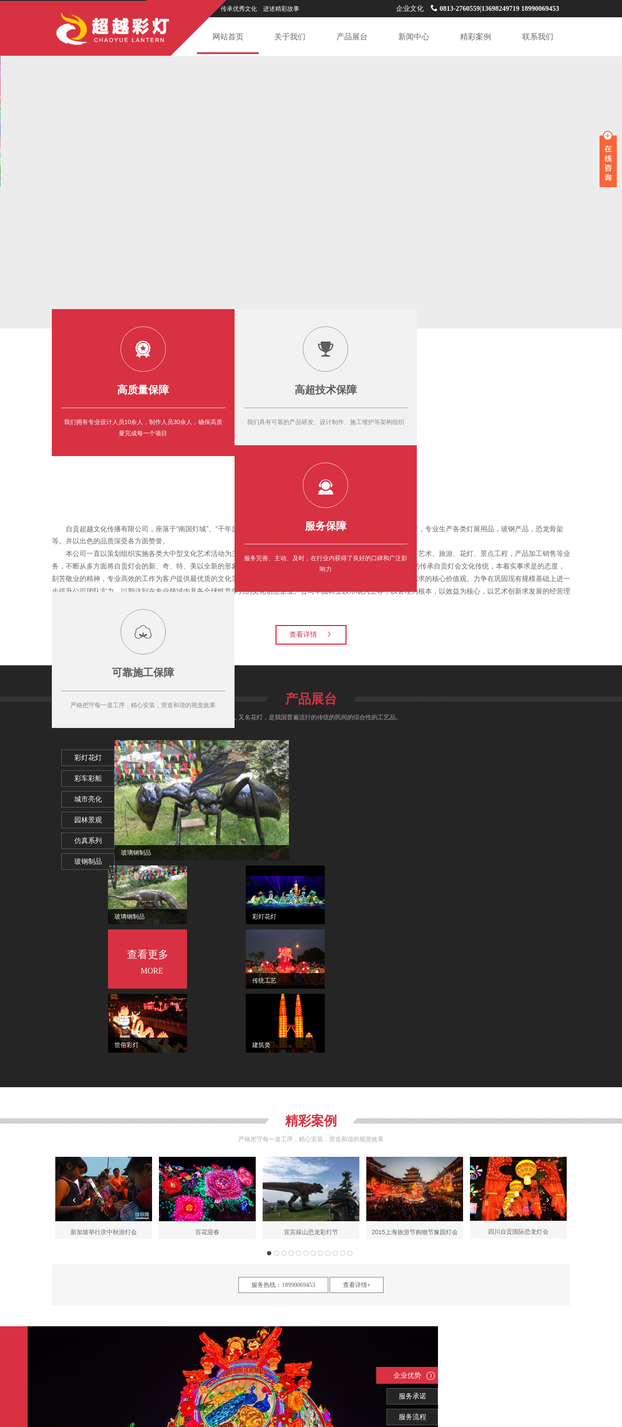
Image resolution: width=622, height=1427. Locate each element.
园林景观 (94, 820)
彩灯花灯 (94, 758)
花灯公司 (443, 1369)
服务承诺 (291, 1212)
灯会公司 (413, 1369)
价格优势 (291, 1253)
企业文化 (410, 8)
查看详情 (311, 634)
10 (335, 1069)
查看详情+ (357, 1101)
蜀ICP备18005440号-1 (384, 1411)
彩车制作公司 (237, 1369)
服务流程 (291, 1233)
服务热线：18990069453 (283, 1101)
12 (350, 1069)
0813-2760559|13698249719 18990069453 (495, 8)
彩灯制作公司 (154, 1369)
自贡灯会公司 (278, 1369)
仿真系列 (94, 841)
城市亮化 (94, 799)
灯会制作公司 (112, 1369)
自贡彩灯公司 (319, 1369)
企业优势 (287, 1191)
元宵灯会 (355, 1369)
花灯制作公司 (195, 1369)
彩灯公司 (384, 1369)
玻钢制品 (94, 861)
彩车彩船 (94, 778)
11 (342, 1069)
